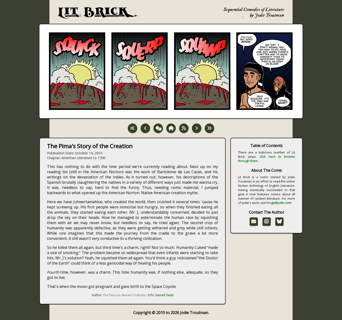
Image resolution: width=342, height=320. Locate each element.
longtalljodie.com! (279, 203)
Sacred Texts (164, 295)
